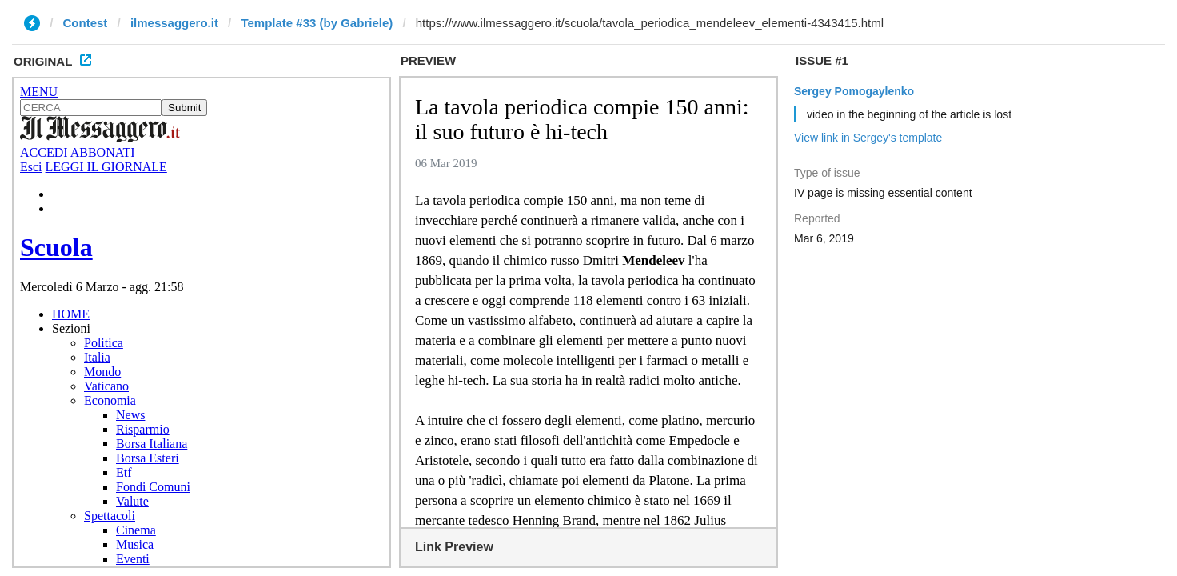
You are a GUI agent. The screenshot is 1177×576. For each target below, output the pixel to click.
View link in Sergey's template (868, 137)
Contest (85, 23)
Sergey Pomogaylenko (854, 91)
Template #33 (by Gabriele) (317, 23)
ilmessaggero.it (174, 23)
